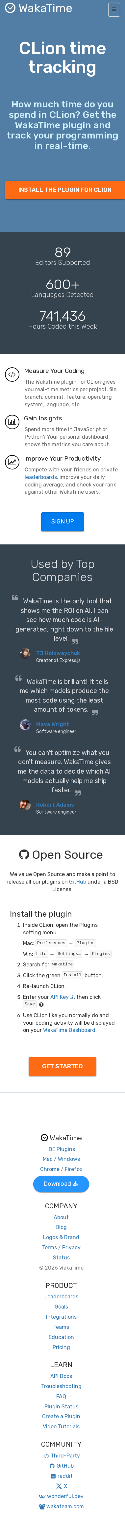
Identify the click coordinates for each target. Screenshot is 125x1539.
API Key (62, 997)
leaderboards (41, 477)
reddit (61, 1476)
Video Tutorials (61, 1426)
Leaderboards (61, 1296)
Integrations (61, 1317)
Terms (49, 1247)
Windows (69, 1159)
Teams (61, 1327)
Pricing (61, 1347)
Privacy (71, 1247)
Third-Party (61, 1456)
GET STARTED (62, 1066)
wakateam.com (61, 1506)
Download (60, 1183)
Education (61, 1337)
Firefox (74, 1169)
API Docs (61, 1376)
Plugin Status (61, 1406)
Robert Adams (55, 805)
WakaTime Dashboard (69, 1030)
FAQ (61, 1396)
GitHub (77, 882)
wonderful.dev (61, 1496)
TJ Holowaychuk (58, 653)
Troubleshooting (61, 1386)
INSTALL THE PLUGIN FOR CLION (65, 189)
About (61, 1217)
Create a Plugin (61, 1416)
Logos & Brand (61, 1237)
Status (61, 1258)
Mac (48, 1159)
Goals (61, 1307)
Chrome (50, 1169)
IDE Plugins (61, 1149)
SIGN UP (62, 521)
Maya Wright (52, 724)
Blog (61, 1227)
